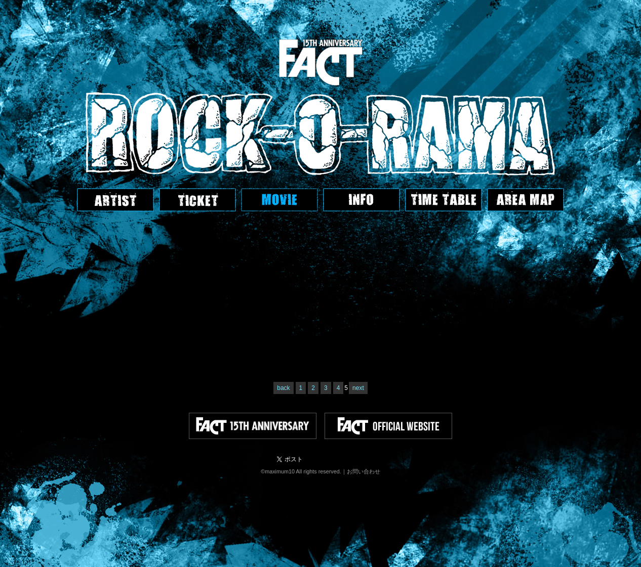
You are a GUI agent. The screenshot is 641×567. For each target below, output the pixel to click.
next (358, 387)
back (283, 387)
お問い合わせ (363, 471)
